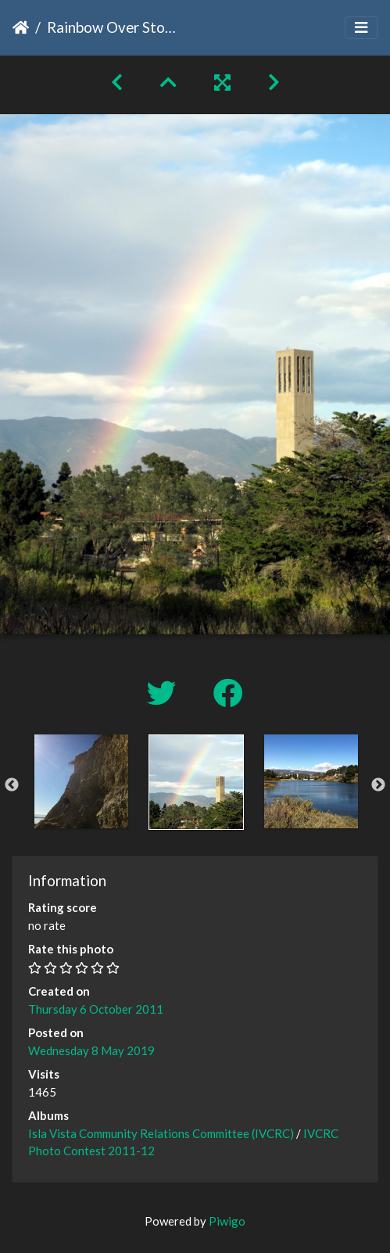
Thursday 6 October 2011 (95, 1009)
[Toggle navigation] (361, 27)
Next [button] (378, 785)
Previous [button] (12, 785)
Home (21, 27)
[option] (80, 781)
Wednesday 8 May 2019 (91, 1050)
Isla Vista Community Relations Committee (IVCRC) (161, 1133)
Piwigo (227, 1221)
